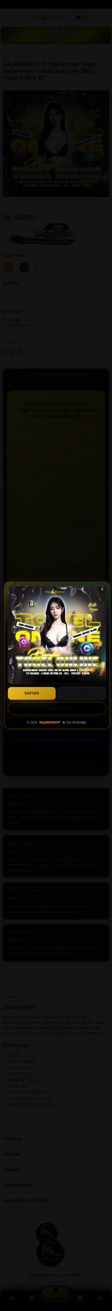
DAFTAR (32, 693)
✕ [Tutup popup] (102, 589)
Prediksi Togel (56, 708)
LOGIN (82, 693)
